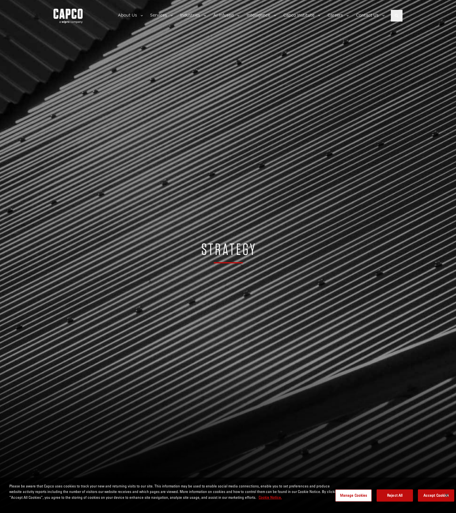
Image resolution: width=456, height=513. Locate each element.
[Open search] (396, 16)
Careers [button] (335, 15)
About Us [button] (127, 15)
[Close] (446, 497)
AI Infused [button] (223, 15)
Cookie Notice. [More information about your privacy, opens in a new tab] (270, 500)
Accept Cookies (436, 498)
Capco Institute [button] (298, 15)
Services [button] (158, 15)
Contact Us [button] (367, 15)
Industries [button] (190, 15)
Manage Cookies (353, 498)
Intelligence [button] (258, 15)
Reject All (394, 498)
